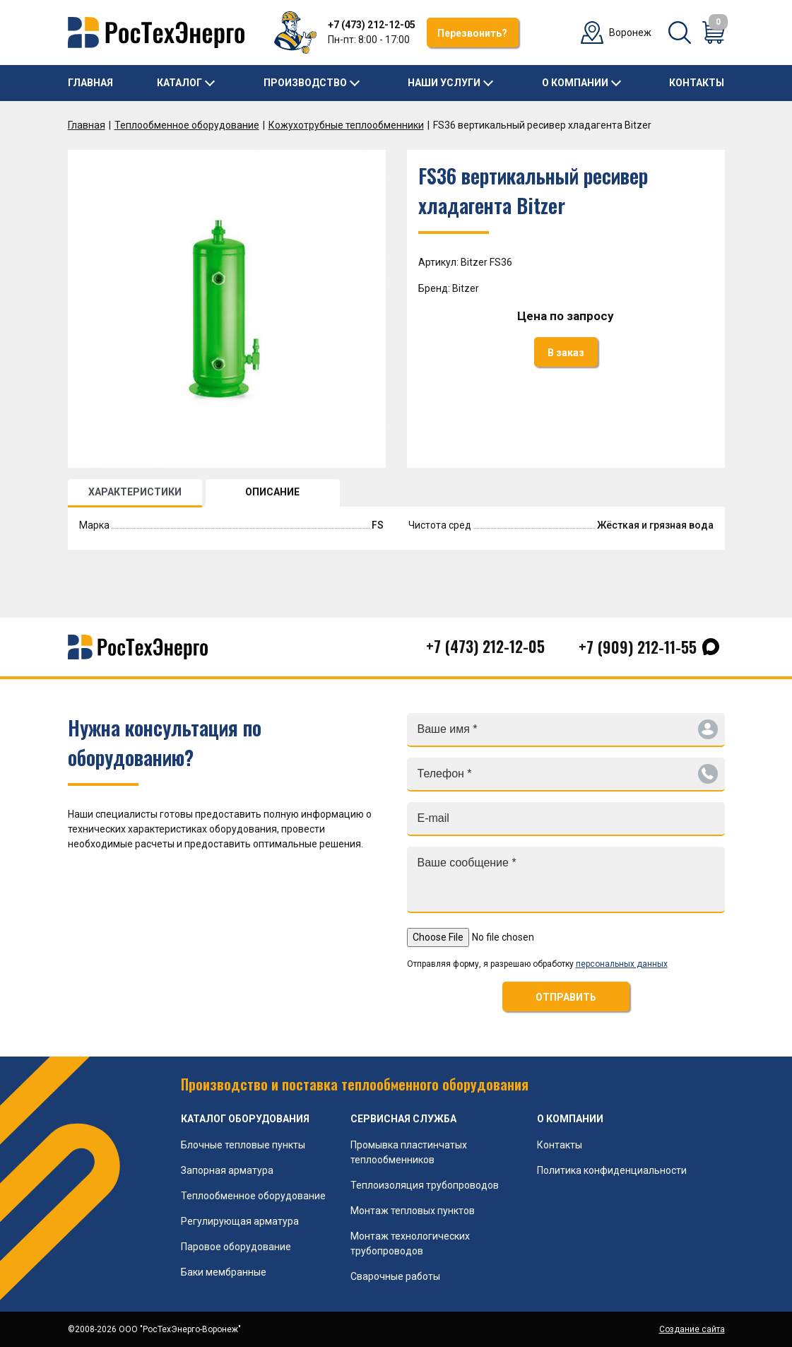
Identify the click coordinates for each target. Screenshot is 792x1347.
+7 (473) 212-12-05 (371, 24)
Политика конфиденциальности (612, 1170)
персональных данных (622, 964)
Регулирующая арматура (240, 1221)
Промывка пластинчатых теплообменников (408, 1152)
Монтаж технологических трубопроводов (410, 1243)
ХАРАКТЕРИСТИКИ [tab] (135, 492)
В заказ (566, 352)
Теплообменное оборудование (186, 125)
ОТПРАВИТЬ (566, 997)
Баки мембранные (223, 1272)
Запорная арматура (227, 1170)
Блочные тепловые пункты (243, 1145)
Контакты (696, 82)
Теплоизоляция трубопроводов (424, 1185)
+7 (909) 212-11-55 (638, 647)
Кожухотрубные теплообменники (346, 125)
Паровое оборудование (236, 1246)
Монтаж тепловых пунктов (412, 1210)
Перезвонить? (472, 33)
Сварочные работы (395, 1276)
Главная (90, 82)
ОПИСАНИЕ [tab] (272, 492)
